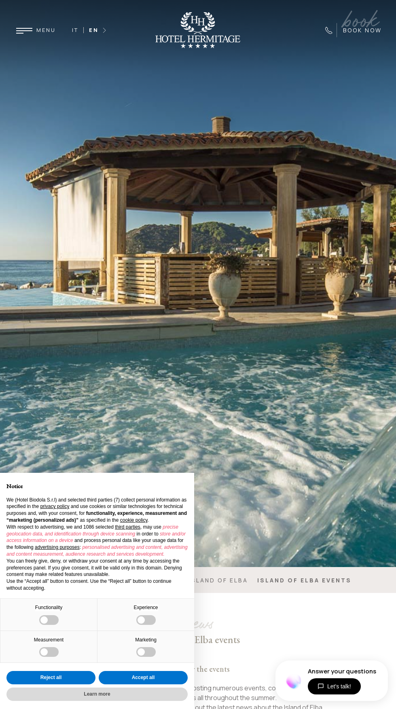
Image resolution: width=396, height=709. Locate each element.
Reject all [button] (51, 677)
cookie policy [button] (134, 520)
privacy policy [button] (54, 506)
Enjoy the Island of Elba (197, 580)
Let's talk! (334, 686)
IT (75, 30)
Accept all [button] (143, 677)
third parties (127, 527)
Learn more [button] (97, 694)
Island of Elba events (304, 580)
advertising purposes (57, 547)
